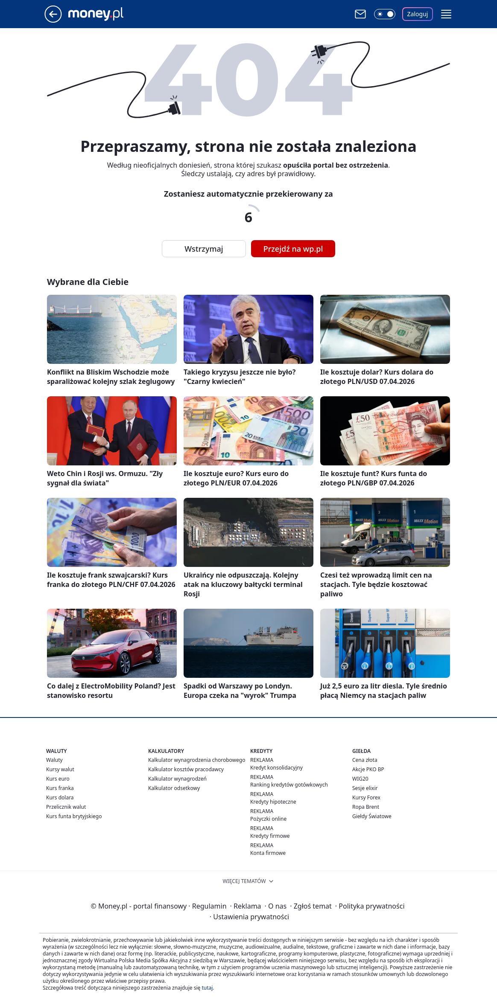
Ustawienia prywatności (249, 916)
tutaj (207, 987)
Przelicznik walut (66, 806)
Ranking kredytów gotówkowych (289, 784)
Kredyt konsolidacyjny (276, 767)
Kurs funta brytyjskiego (74, 816)
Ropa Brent (365, 806)
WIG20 (360, 778)
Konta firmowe (268, 853)
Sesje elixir (364, 788)
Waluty (54, 760)
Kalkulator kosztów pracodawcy (186, 769)
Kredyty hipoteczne (273, 801)
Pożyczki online (268, 818)
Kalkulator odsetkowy (174, 788)
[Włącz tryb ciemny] (384, 14)
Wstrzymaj (203, 249)
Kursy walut (60, 769)
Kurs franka (60, 788)
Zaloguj (417, 14)
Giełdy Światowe (372, 816)
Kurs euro (58, 778)
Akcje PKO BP (368, 769)
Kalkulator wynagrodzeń (177, 778)
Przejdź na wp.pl (293, 249)
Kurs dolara (60, 797)
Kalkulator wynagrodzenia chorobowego (196, 760)
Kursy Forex (366, 797)
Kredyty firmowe (270, 835)
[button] (446, 14)
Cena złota (364, 760)
